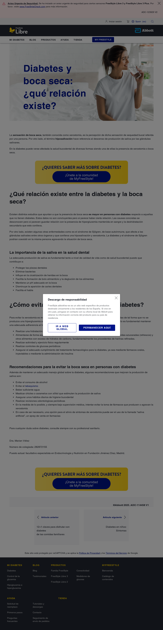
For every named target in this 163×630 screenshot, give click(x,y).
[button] (62, 327)
